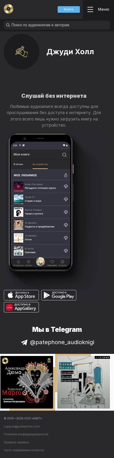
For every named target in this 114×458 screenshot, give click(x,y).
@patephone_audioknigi (57, 342)
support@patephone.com (22, 426)
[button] (69, 9)
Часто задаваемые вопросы (24, 450)
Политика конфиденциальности (26, 434)
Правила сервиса (16, 442)
